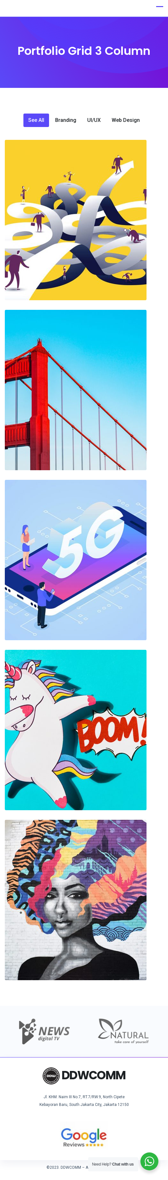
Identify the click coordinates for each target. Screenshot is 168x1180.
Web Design (126, 120)
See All (36, 120)
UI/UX (94, 120)
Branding (65, 120)
